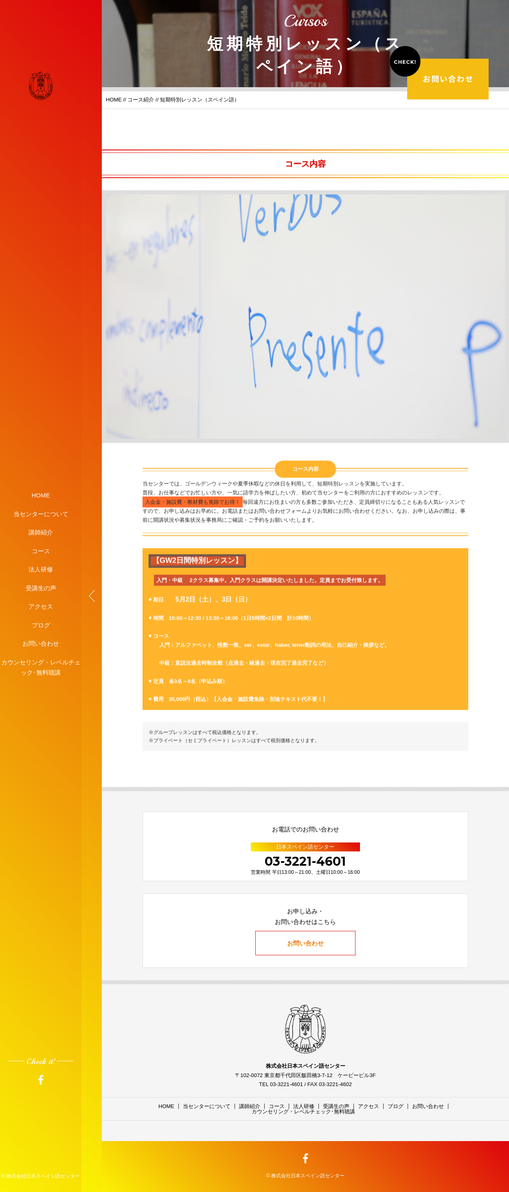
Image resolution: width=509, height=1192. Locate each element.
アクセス (41, 606)
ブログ (41, 624)
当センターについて (40, 513)
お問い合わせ (40, 643)
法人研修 (41, 569)
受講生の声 (41, 587)
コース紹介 (140, 100)
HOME (41, 495)
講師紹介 (41, 532)
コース (41, 550)
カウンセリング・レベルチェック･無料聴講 (41, 667)
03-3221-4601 (305, 861)
